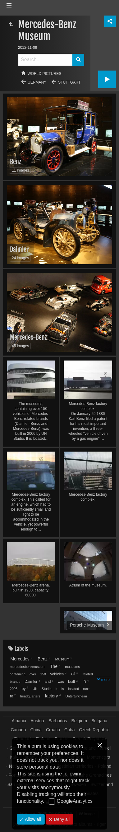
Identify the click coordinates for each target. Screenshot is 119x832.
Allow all (32, 819)
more (105, 680)
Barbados (57, 720)
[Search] (45, 60)
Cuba (69, 729)
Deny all (61, 819)
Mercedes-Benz (28, 337)
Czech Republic (94, 729)
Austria (37, 720)
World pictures (45, 73)
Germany (37, 82)
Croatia (53, 729)
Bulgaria (99, 720)
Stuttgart (69, 82)
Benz (15, 162)
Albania (19, 720)
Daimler (19, 249)
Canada (18, 729)
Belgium (79, 720)
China (36, 729)
